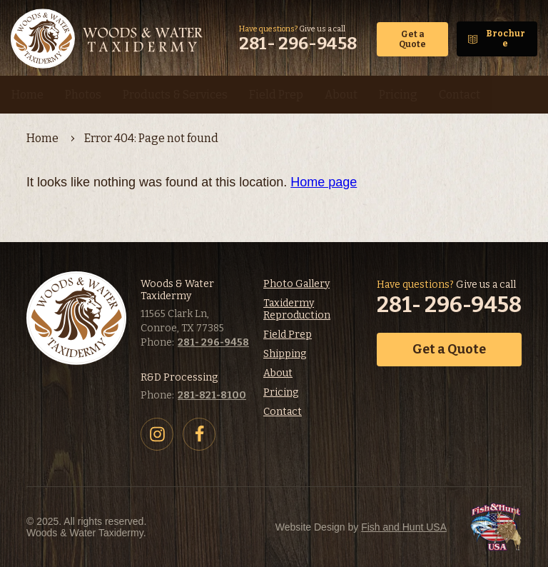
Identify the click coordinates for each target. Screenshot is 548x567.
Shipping (284, 354)
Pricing (280, 392)
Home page (323, 182)
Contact (282, 412)
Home (42, 138)
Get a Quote (412, 39)
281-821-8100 (212, 395)
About (278, 373)
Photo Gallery (296, 284)
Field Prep (287, 334)
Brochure (505, 39)
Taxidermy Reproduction (296, 309)
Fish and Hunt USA (404, 527)
